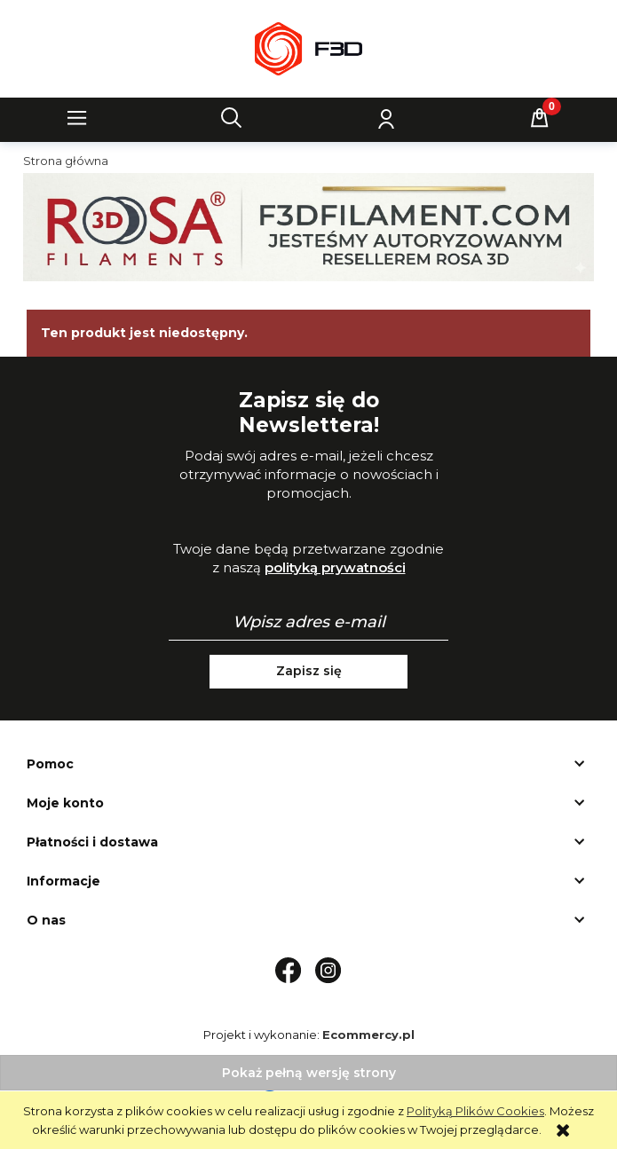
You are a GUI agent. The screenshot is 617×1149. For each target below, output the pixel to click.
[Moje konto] (385, 118)
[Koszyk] (539, 118)
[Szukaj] (231, 118)
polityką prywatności (335, 567)
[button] (77, 118)
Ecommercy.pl (368, 1034)
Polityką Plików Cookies (475, 1111)
